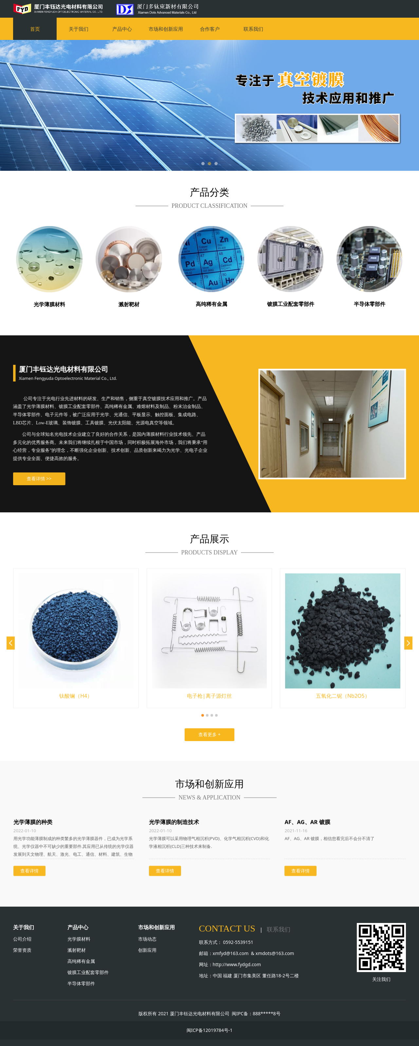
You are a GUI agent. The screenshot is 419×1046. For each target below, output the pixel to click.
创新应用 (148, 950)
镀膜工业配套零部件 (88, 972)
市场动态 (147, 939)
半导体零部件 (81, 983)
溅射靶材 (76, 950)
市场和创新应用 (166, 29)
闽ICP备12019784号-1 (210, 1030)
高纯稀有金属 (81, 961)
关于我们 (78, 29)
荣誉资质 (22, 950)
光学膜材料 (78, 939)
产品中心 (122, 29)
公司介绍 (22, 939)
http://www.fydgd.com (237, 964)
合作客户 (210, 29)
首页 (35, 29)
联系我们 (253, 29)
